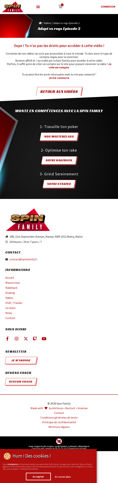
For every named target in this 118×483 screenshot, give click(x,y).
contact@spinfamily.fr (23, 259)
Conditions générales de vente (59, 417)
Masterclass (12, 282)
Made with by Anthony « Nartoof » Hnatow (59, 408)
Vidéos (47, 23)
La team (10, 308)
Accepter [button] (38, 476)
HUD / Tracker (13, 303)
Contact (10, 318)
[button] (38, 7)
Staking (10, 293)
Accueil (9, 277)
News (8, 313)
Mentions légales (59, 427)
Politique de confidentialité (59, 422)
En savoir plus (63, 476)
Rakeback (11, 287)
